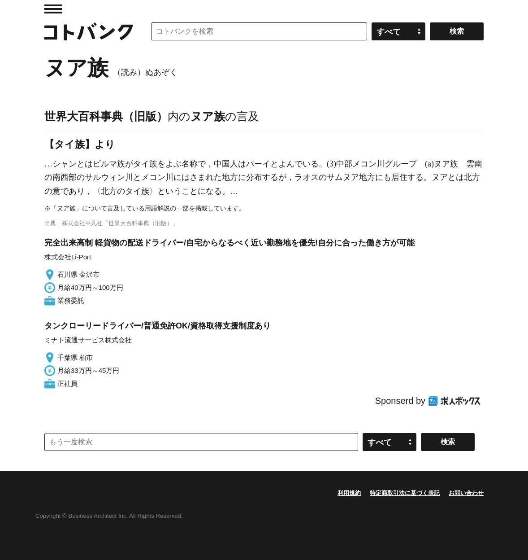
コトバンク (88, 31)
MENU (53, 9)
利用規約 (349, 493)
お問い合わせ (466, 493)
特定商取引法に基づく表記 (405, 493)
